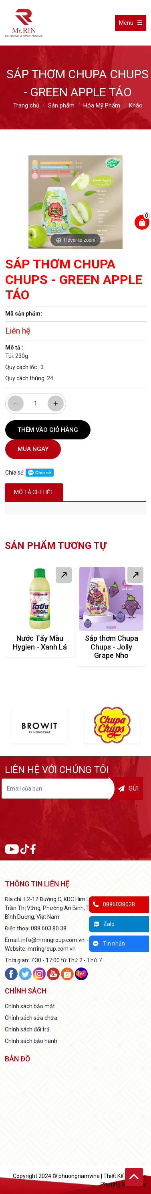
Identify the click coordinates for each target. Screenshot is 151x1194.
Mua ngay (33, 449)
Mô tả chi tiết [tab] (34, 492)
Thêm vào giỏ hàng (48, 429)
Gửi (128, 788)
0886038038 (114, 904)
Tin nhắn (109, 943)
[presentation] (76, 822)
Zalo (104, 924)
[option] (75, 202)
